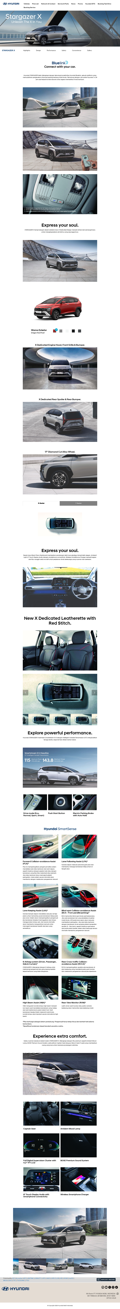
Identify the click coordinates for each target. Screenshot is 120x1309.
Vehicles (27, 4)
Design (38, 50)
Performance (51, 50)
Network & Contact (48, 4)
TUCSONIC (21, 1280)
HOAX (65, 1278)
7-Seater (78, 503)
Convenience (76, 50)
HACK (48, 1278)
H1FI (43, 1278)
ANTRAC (31, 1278)
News (73, 4)
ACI (13, 1278)
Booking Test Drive (104, 4)
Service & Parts (63, 4)
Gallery (89, 50)
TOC (27, 1280)
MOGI (5, 1280)
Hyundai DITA (90, 4)
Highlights (26, 50)
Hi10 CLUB (55, 1278)
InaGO (71, 1278)
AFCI (25, 1278)
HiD (61, 1278)
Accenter (19, 1278)
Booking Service (29, 7)
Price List (35, 4)
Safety (64, 50)
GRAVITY (38, 1278)
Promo (80, 4)
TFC (14, 1280)
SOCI (10, 1280)
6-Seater (41, 503)
